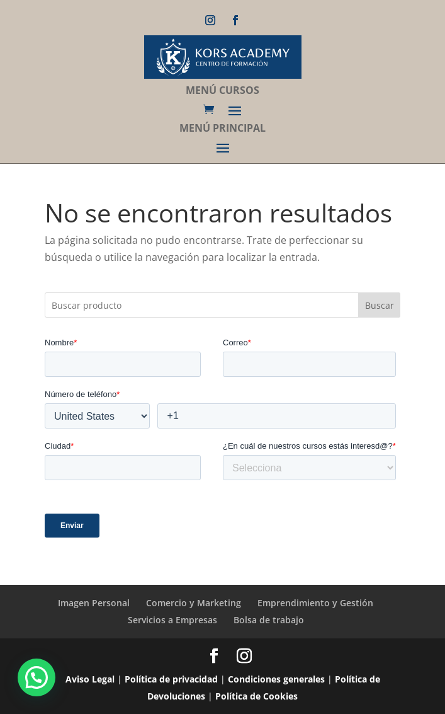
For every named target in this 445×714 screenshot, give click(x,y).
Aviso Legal (90, 679)
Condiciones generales (276, 679)
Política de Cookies (256, 696)
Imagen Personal (94, 603)
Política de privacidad (171, 679)
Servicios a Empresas (172, 620)
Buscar (379, 305)
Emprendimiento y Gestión (315, 603)
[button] (36, 677)
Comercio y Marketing (193, 603)
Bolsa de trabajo (269, 620)
